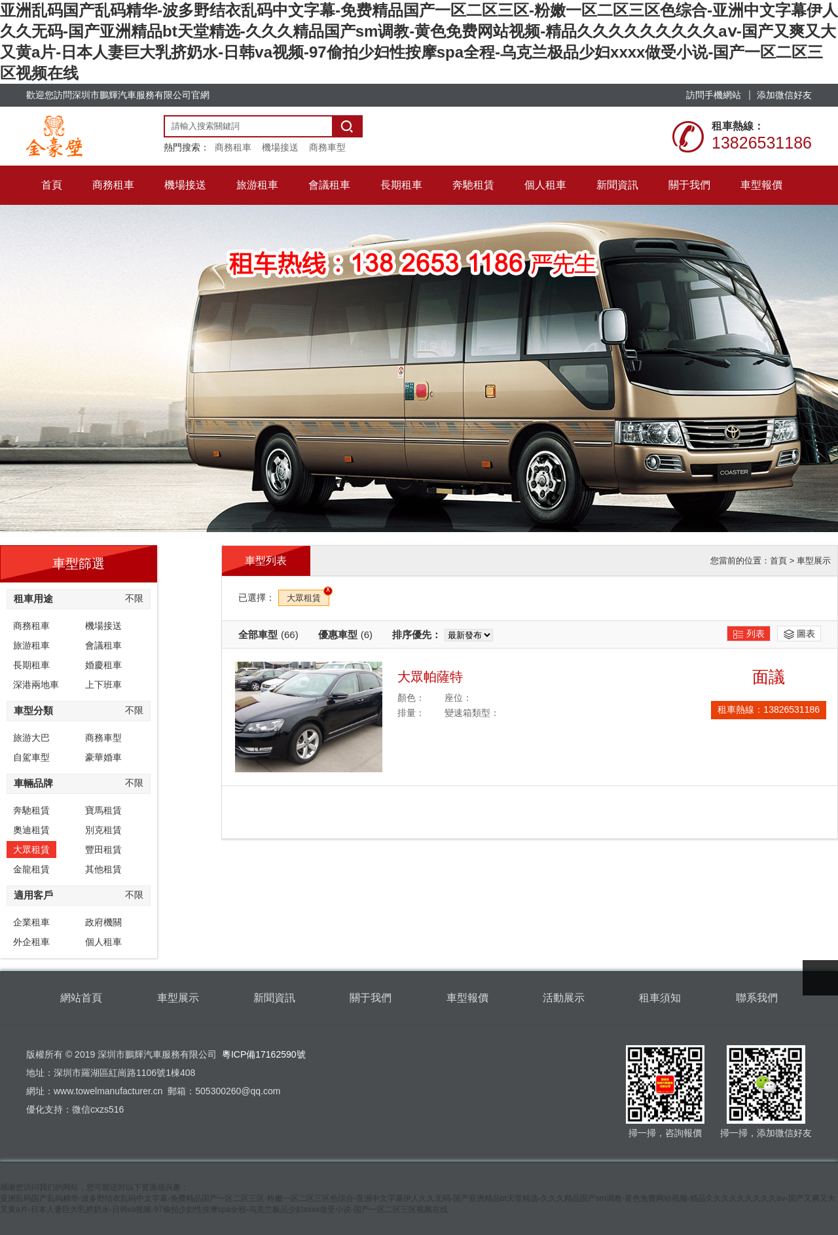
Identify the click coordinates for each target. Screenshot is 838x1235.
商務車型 (327, 147)
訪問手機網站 (713, 95)
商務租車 (233, 147)
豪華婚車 (103, 757)
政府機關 (103, 922)
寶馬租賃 (103, 810)
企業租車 (31, 922)
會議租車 (103, 645)
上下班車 (103, 684)
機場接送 (280, 147)
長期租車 (31, 665)
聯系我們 (757, 997)
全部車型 (268, 634)
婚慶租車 (103, 665)
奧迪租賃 (31, 830)
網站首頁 (81, 997)
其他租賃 (103, 869)
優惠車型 (345, 634)
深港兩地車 (36, 684)
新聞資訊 (274, 997)
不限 (134, 598)
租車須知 (660, 997)
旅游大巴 (31, 737)
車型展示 (814, 560)
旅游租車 (31, 645)
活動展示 (564, 997)
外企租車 (31, 942)
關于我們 (371, 997)
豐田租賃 (103, 849)
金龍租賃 (31, 869)
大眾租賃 (31, 849)
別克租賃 (103, 830)
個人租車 (103, 942)
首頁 (778, 560)
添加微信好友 (784, 95)
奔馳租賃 (31, 810)
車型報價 (467, 997)
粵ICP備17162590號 (264, 1054)
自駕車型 (31, 757)
